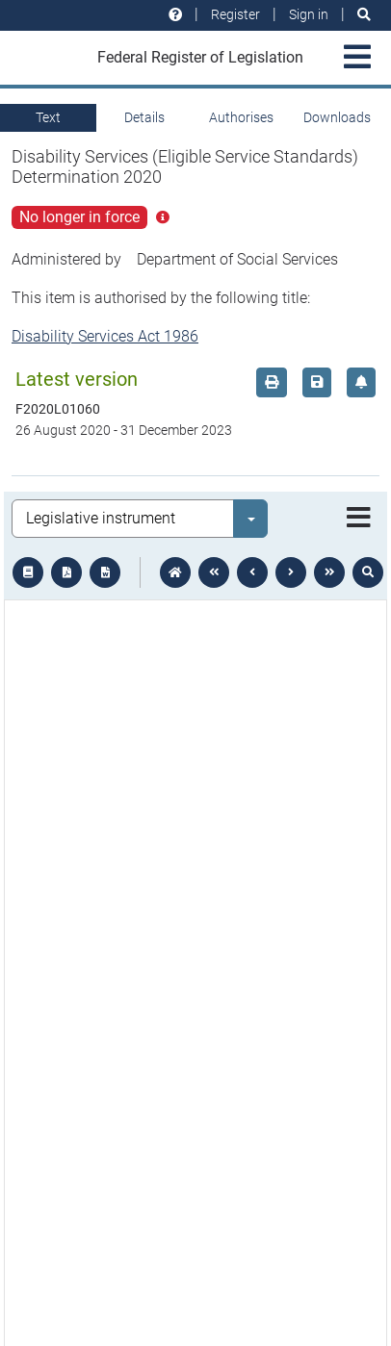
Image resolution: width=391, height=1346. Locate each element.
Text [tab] (48, 117)
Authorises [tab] (241, 117)
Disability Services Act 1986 (105, 336)
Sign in (308, 14)
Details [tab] (144, 117)
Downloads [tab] (337, 117)
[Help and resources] (175, 15)
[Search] (364, 15)
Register (235, 14)
